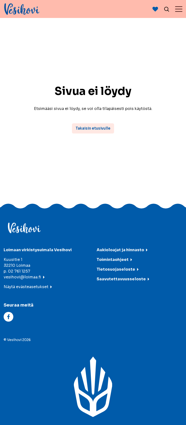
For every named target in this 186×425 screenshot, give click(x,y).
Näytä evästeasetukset (26, 286)
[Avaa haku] (166, 9)
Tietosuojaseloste (116, 269)
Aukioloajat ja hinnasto (120, 249)
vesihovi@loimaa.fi (22, 277)
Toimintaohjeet (113, 259)
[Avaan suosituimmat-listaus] (155, 9)
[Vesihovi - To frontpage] (22, 9)
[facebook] (8, 316)
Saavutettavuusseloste (121, 279)
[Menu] (178, 9)
